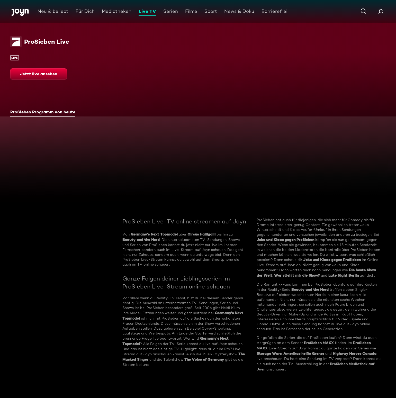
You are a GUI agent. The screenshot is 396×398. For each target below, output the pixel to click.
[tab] (42, 112)
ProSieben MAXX (319, 342)
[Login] (381, 11)
